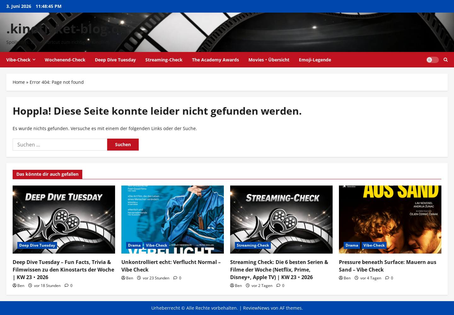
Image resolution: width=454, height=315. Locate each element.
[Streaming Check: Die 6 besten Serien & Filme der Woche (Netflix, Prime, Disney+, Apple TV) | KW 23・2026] (281, 220)
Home (19, 82)
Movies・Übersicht (268, 60)
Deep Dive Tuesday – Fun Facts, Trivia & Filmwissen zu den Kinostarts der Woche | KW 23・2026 (63, 270)
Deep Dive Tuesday (115, 60)
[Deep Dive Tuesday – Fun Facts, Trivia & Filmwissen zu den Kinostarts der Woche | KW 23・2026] (64, 220)
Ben (20, 285)
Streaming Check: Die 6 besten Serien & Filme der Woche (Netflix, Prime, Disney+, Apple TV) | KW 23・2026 (279, 270)
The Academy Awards (215, 60)
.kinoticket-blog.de (66, 28)
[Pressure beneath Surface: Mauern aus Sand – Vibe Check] (390, 220)
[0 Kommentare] (69, 285)
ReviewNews (256, 308)
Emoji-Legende (315, 60)
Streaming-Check (164, 60)
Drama (134, 245)
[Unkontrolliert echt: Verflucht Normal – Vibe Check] (172, 220)
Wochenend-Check (65, 60)
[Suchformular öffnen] (446, 60)
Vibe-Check (18, 60)
